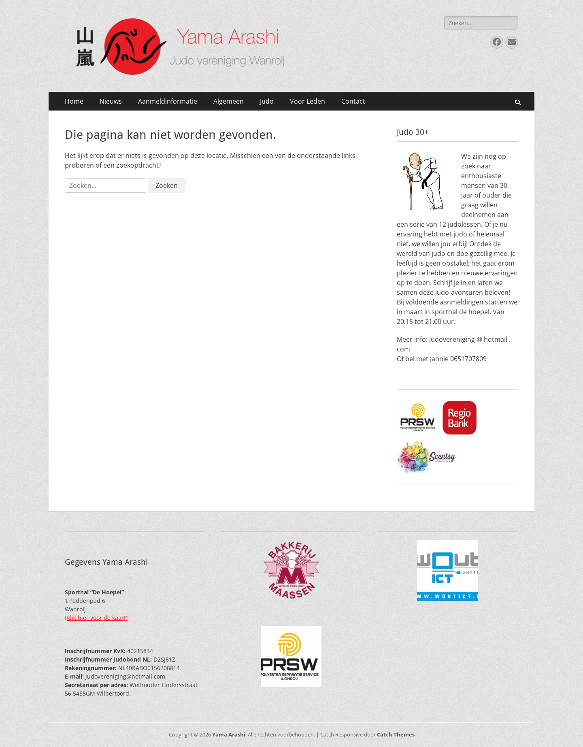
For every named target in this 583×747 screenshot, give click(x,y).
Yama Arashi (228, 734)
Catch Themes (396, 734)
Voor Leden (307, 101)
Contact (353, 101)
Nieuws (111, 101)
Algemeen (228, 101)
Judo (267, 101)
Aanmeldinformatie (167, 101)
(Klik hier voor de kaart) (96, 617)
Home (74, 101)
